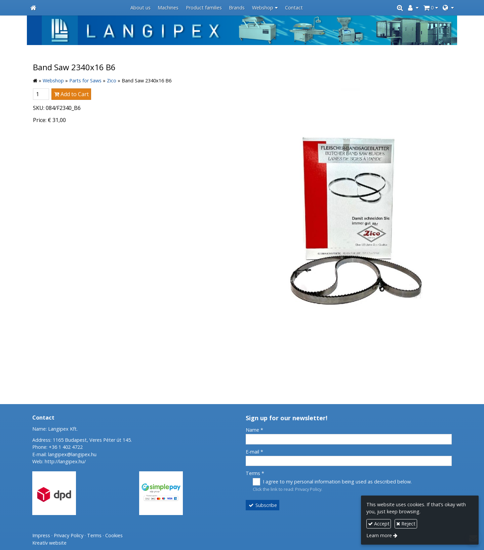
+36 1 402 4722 (66, 447)
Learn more (379, 535)
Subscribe (262, 505)
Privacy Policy (308, 489)
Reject (405, 523)
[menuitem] (140, 8)
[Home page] (33, 8)
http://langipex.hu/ (65, 461)
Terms (255, 473)
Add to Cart (71, 94)
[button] (448, 8)
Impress (41, 535)
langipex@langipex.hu (72, 454)
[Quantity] (41, 94)
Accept (379, 523)
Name (254, 430)
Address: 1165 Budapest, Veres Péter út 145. (82, 440)
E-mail (254, 451)
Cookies (114, 535)
